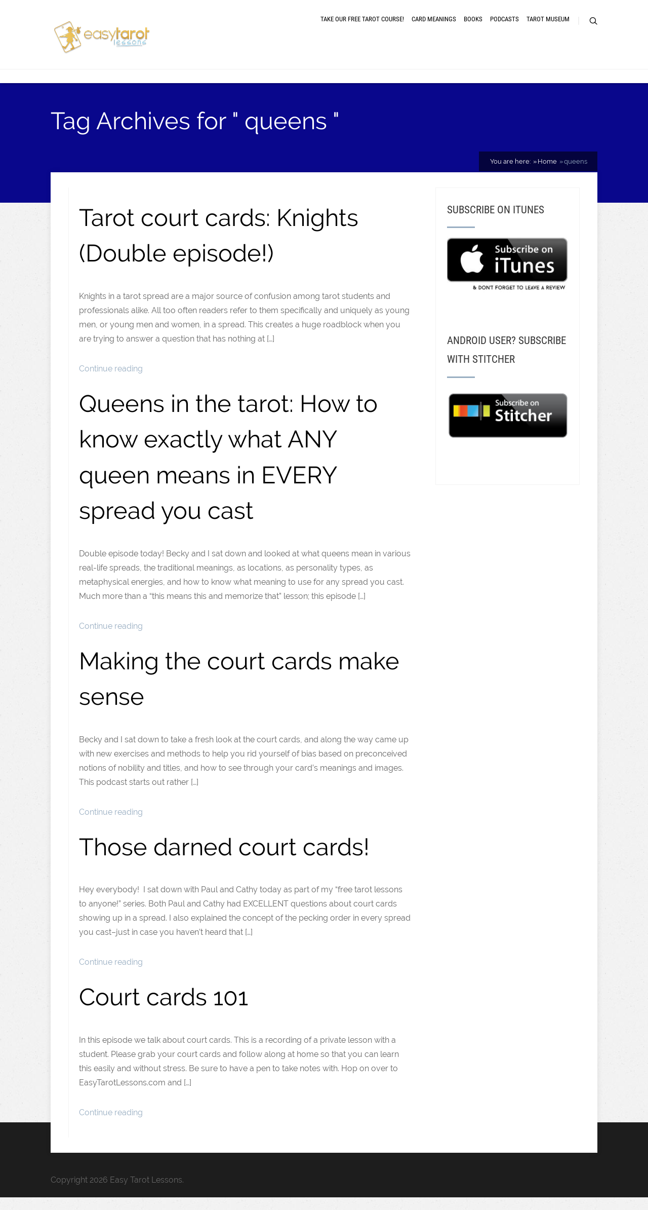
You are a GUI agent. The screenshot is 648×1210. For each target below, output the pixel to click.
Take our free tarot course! (362, 26)
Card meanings (434, 26)
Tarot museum (548, 26)
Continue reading (111, 381)
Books (473, 26)
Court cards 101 (163, 1010)
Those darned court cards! (224, 860)
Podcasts (504, 26)
